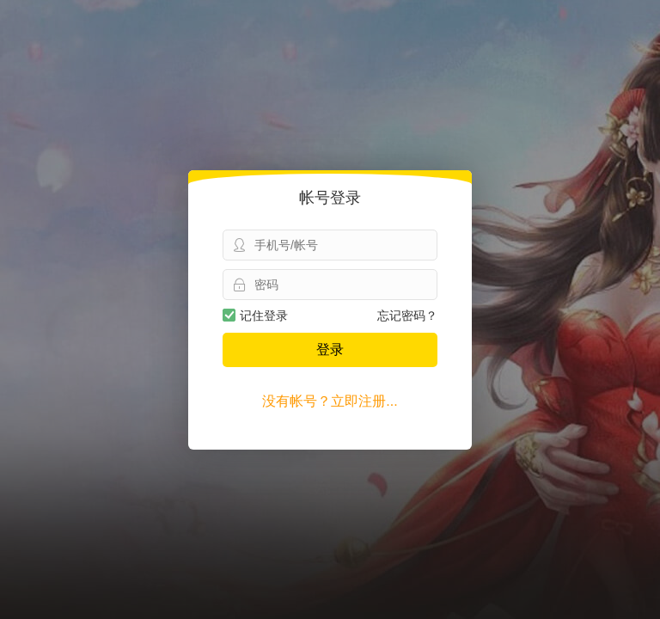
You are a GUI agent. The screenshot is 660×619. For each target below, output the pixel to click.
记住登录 (255, 315)
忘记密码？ (407, 315)
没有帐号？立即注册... (329, 401)
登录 (330, 349)
